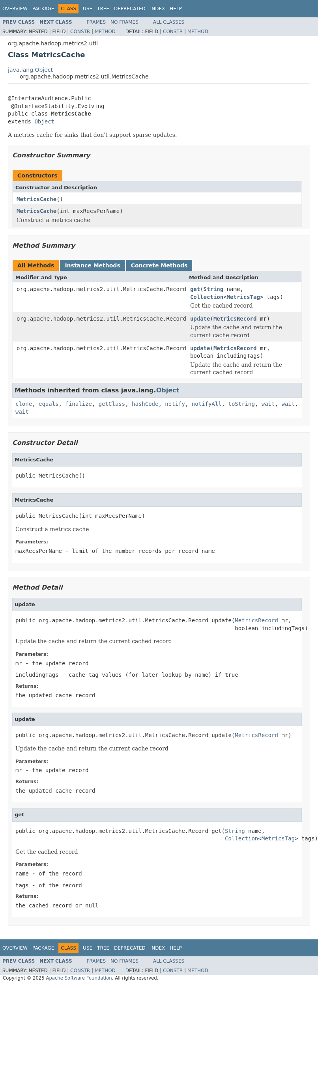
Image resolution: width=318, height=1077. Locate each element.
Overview (15, 8)
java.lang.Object (30, 70)
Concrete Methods (159, 265)
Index (157, 8)
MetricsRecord (235, 318)
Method (105, 31)
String (214, 289)
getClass (112, 404)
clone (23, 404)
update (200, 318)
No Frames (124, 22)
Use (87, 8)
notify (175, 404)
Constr (80, 31)
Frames (96, 22)
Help (176, 8)
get (195, 289)
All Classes (168, 22)
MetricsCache (36, 199)
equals (49, 404)
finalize (78, 404)
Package (43, 8)
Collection (206, 297)
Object (44, 121)
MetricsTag (243, 297)
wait (268, 404)
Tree (103, 8)
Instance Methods (92, 265)
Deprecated (130, 8)
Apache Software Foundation (79, 978)
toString (241, 404)
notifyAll (207, 404)
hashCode (145, 404)
